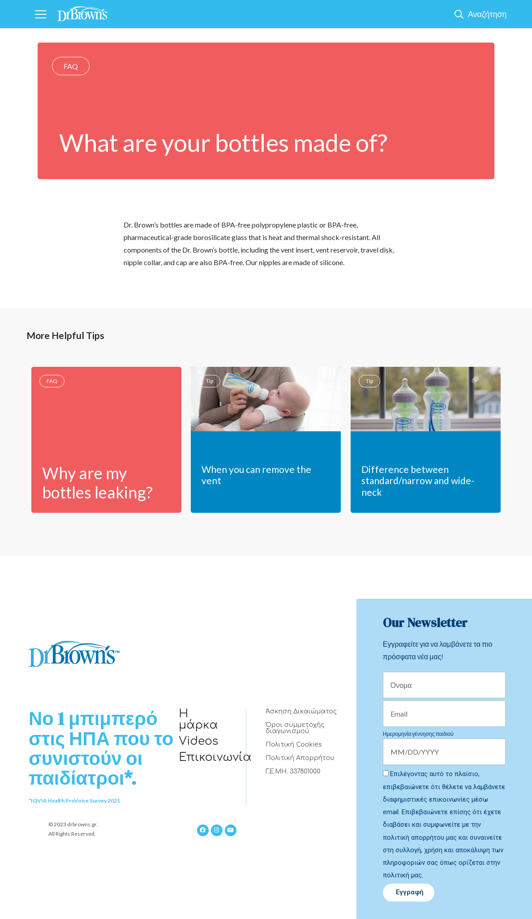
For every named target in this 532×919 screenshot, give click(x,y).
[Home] (83, 11)
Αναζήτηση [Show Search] (487, 14)
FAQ (71, 66)
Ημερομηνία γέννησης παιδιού (418, 733)
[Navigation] (40, 14)
